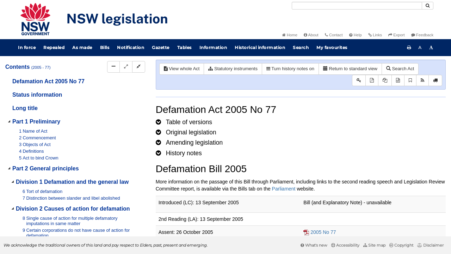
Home (289, 35)
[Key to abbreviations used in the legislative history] (359, 80)
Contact (334, 35)
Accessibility (345, 245)
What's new (314, 245)
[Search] (357, 6)
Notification (130, 47)
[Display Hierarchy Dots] (113, 67)
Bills (105, 47)
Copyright (401, 245)
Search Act (400, 68)
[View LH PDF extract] (385, 80)
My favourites (331, 47)
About (311, 35)
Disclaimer (430, 245)
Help (355, 35)
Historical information (260, 47)
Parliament (284, 189)
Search (301, 47)
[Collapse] (138, 67)
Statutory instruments (232, 68)
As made (82, 47)
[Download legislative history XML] (397, 80)
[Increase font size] (431, 47)
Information (213, 47)
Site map (374, 245)
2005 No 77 (323, 232)
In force (27, 47)
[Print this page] (409, 47)
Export (396, 35)
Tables (184, 47)
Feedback (422, 35)
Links (375, 35)
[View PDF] (371, 80)
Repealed (53, 47)
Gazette (160, 47)
